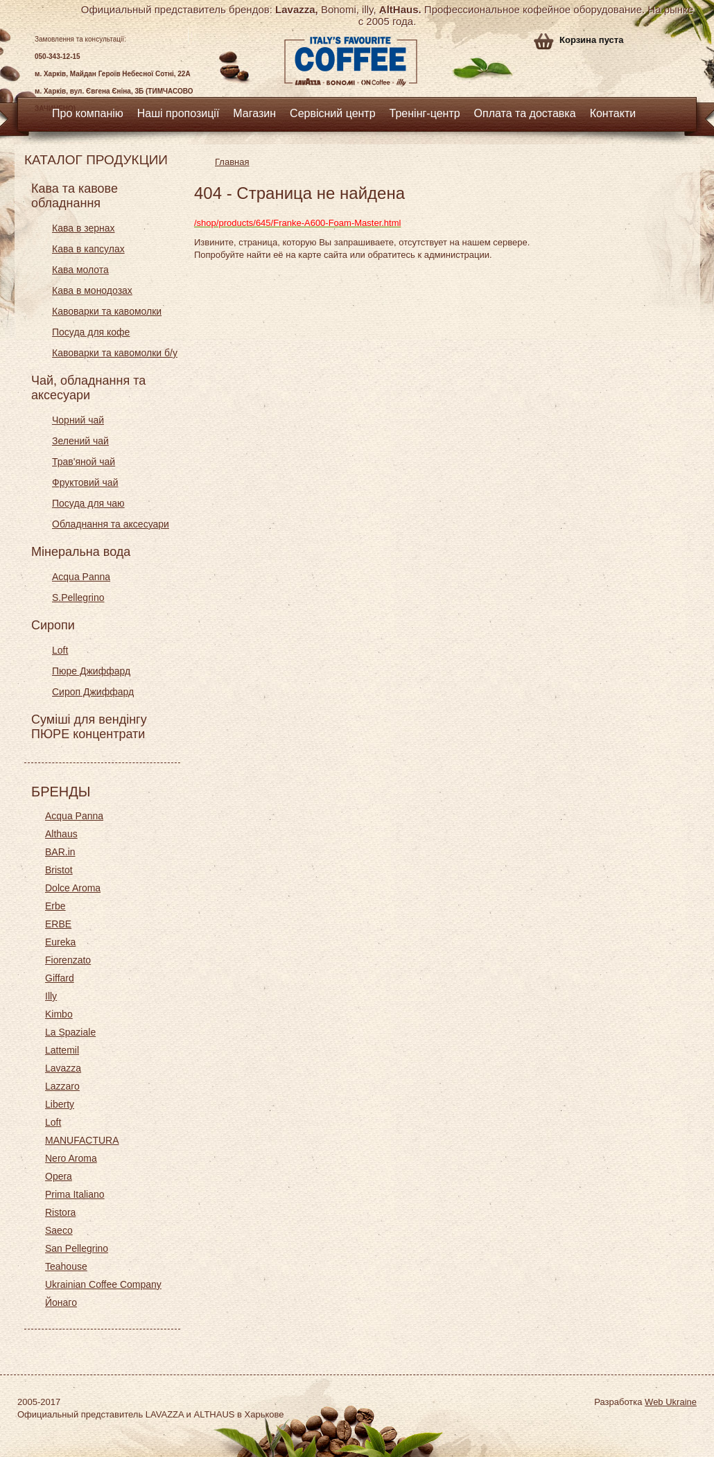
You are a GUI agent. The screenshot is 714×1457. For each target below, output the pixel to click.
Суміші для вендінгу (89, 719)
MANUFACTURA (82, 1140)
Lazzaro (62, 1086)
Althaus (61, 833)
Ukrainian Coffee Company (103, 1284)
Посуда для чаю (88, 503)
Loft (60, 650)
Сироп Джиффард (93, 691)
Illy (51, 996)
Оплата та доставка (525, 113)
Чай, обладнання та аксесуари (88, 388)
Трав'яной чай (83, 461)
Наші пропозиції (178, 113)
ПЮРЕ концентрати (88, 734)
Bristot (59, 869)
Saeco (59, 1230)
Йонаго (61, 1302)
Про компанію (87, 113)
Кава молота (80, 269)
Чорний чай (78, 420)
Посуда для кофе (91, 332)
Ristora (60, 1212)
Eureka (60, 942)
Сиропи (53, 625)
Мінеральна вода (80, 552)
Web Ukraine (671, 1402)
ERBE (58, 924)
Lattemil (62, 1050)
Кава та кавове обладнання (74, 196)
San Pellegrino (76, 1248)
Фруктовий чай (85, 482)
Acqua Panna (81, 576)
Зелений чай (80, 440)
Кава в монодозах (92, 290)
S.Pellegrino (78, 597)
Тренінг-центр (425, 113)
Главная (232, 162)
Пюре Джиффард (91, 671)
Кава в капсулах (88, 248)
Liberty (59, 1104)
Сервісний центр (333, 113)
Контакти (613, 113)
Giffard (59, 978)
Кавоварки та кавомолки (107, 311)
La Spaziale (70, 1032)
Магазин (254, 113)
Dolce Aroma (73, 887)
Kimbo (59, 1014)
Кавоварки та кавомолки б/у (114, 352)
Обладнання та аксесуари (110, 524)
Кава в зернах (83, 228)
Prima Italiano (75, 1194)
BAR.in (60, 851)
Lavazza (63, 1068)
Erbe (55, 905)
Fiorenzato (68, 960)
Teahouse (66, 1266)
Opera (58, 1176)
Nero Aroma (71, 1158)
